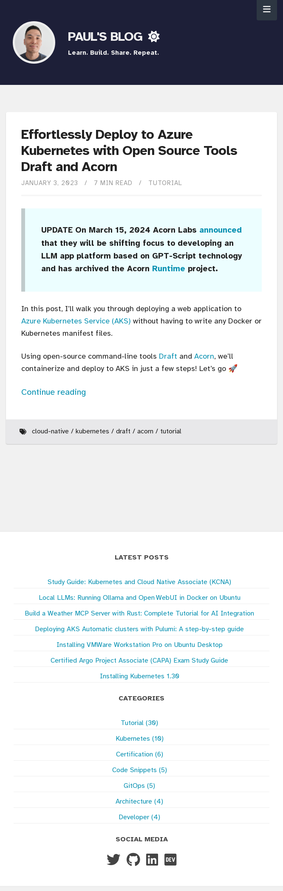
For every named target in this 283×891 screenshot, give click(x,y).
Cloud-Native (50, 431)
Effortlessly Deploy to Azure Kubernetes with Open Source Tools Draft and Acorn (129, 151)
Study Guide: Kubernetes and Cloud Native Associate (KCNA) (139, 582)
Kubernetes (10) (140, 738)
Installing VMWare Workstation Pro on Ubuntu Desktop (140, 645)
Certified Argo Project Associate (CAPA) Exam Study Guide (139, 660)
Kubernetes (92, 431)
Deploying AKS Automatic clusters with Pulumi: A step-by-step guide (139, 629)
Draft (168, 357)
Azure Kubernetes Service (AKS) (76, 322)
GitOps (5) (139, 786)
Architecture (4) (139, 801)
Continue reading (53, 392)
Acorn (204, 357)
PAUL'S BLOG (107, 37)
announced (220, 230)
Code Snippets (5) (139, 770)
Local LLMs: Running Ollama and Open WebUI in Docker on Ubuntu (140, 597)
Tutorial (165, 183)
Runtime (168, 269)
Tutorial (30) (139, 723)
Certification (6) (139, 754)
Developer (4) (139, 817)
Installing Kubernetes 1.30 (139, 676)
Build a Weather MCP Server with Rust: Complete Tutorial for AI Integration (139, 613)
